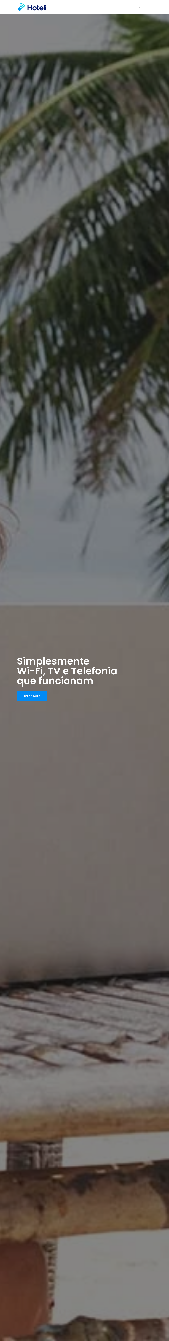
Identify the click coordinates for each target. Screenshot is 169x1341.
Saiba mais (32, 696)
